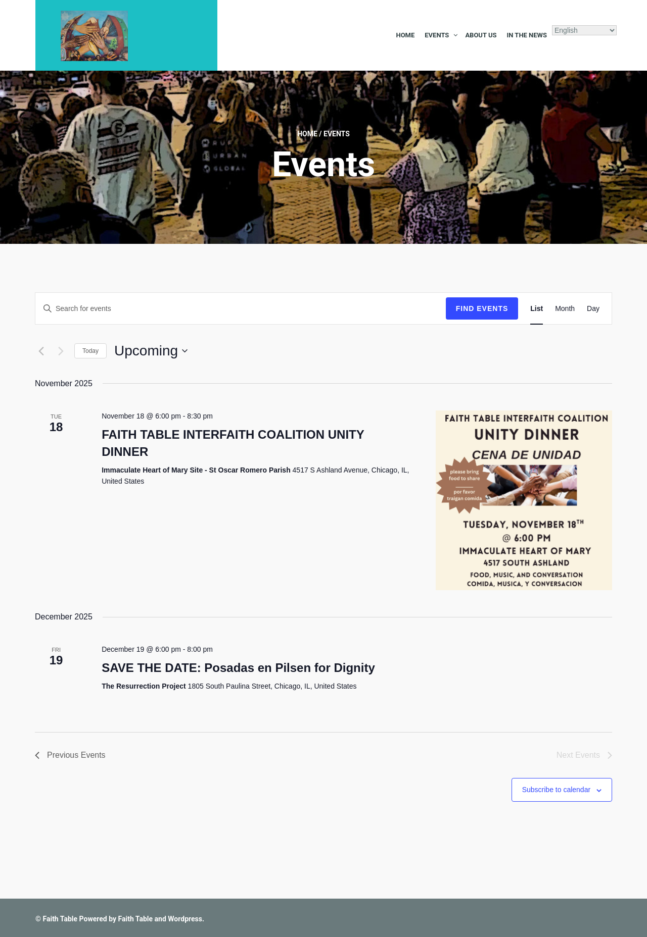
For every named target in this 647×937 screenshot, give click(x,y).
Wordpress (185, 919)
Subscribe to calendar (556, 790)
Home (405, 35)
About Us (480, 35)
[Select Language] (584, 30)
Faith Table (59, 919)
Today (90, 350)
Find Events (482, 308)
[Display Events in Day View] (593, 309)
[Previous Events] (41, 351)
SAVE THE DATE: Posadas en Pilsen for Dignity (238, 667)
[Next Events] (61, 351)
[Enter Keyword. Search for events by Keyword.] (240, 309)
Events (437, 35)
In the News (526, 35)
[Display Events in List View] (536, 309)
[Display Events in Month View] (565, 309)
